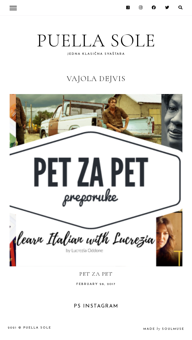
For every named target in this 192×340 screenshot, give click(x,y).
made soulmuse (163, 329)
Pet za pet (96, 273)
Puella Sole (96, 40)
